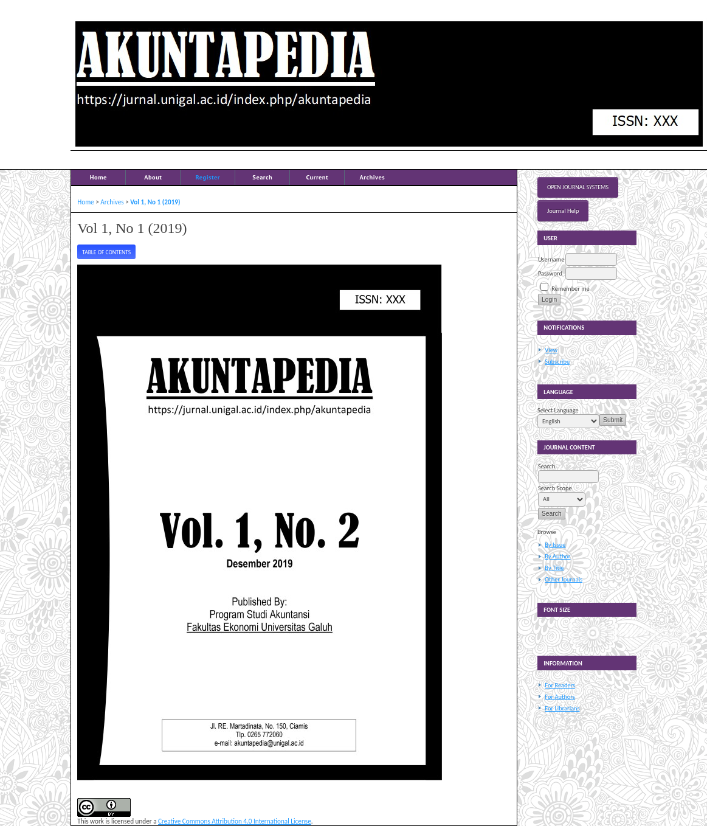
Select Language (558, 410)
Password (550, 273)
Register (208, 177)
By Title (554, 568)
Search (262, 177)
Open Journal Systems (578, 187)
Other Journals (563, 579)
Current (317, 177)
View (551, 350)
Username (551, 259)
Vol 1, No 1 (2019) (155, 202)
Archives (372, 177)
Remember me (570, 289)
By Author (557, 556)
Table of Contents (106, 252)
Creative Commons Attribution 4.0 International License (234, 821)
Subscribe (557, 362)
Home (98, 177)
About (153, 177)
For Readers (560, 685)
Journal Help (563, 211)
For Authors (559, 697)
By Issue (555, 545)
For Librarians (562, 708)
